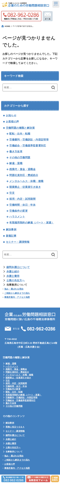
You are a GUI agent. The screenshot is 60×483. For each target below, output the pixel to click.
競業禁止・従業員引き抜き (25, 187)
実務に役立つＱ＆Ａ (15, 427)
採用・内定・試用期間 (22, 199)
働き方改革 (15, 151)
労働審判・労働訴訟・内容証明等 (29, 139)
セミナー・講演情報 (18, 242)
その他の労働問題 (19, 157)
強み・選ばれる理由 (14, 289)
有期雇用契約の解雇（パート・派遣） (31, 222)
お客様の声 (12, 121)
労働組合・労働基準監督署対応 (27, 145)
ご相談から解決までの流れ (17, 293)
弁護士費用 (13, 276)
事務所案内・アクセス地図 (17, 297)
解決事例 (11, 229)
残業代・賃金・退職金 (22, 169)
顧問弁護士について (18, 267)
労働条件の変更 (18, 210)
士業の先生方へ (15, 280)
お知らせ (11, 115)
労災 (12, 193)
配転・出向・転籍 (19, 133)
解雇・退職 (15, 163)
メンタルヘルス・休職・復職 (26, 181)
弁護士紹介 (13, 271)
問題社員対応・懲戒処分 (23, 175)
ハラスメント (17, 216)
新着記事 (11, 235)
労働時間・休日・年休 (22, 204)
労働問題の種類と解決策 (20, 127)
